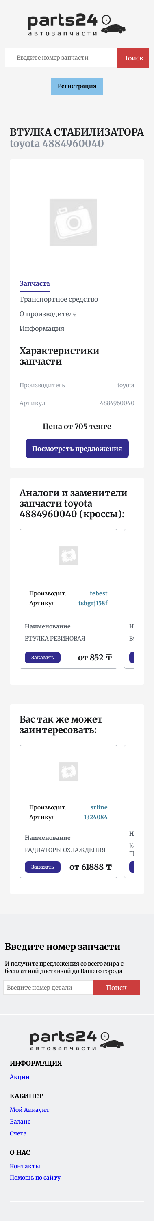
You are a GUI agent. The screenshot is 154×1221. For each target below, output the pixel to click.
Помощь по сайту (35, 1177)
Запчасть (35, 283)
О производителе (48, 314)
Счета (18, 1133)
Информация (42, 328)
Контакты (25, 1166)
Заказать (42, 657)
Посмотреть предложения (77, 448)
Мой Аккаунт (30, 1109)
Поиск (133, 58)
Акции (20, 1077)
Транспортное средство (59, 299)
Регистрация (77, 86)
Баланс (20, 1121)
